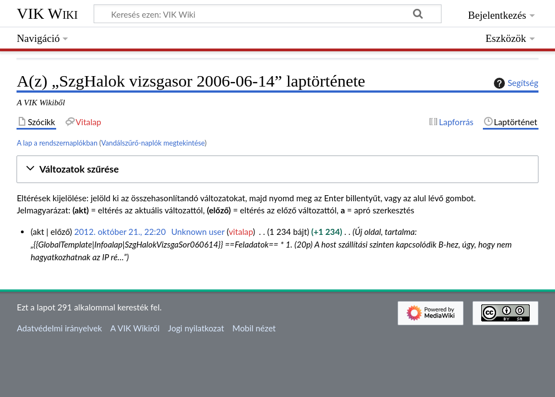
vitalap (241, 232)
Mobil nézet (254, 328)
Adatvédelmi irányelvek (59, 328)
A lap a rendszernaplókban (57, 142)
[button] (277, 169)
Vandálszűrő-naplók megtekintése (153, 142)
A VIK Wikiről (134, 328)
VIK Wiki (47, 13)
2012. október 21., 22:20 (120, 232)
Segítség (514, 83)
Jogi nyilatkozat (196, 328)
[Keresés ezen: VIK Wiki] (267, 14)
